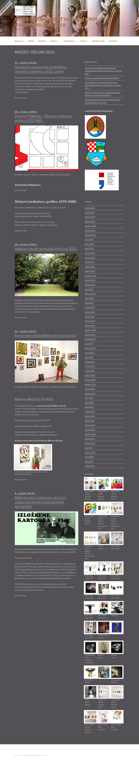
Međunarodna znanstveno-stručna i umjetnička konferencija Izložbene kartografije (40, 502)
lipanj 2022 (89, 407)
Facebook (113, 41)
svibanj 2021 (90, 466)
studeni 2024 (90, 280)
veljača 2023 (90, 375)
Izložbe (31, 41)
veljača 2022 (90, 425)
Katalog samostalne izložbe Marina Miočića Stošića (39, 441)
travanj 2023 (90, 366)
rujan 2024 (89, 289)
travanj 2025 (90, 257)
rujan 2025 (89, 239)
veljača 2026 (90, 217)
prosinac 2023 (90, 330)
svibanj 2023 (90, 362)
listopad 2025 (90, 235)
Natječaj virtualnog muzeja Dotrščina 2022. (46, 249)
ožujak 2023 (90, 371)
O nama (84, 41)
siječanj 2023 (90, 380)
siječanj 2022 (90, 430)
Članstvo (55, 41)
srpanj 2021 (89, 457)
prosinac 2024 (90, 276)
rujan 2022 (89, 398)
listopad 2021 (90, 443)
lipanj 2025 (89, 248)
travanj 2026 (90, 208)
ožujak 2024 (90, 316)
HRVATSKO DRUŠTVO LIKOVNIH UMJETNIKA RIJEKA (56, 22)
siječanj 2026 (90, 221)
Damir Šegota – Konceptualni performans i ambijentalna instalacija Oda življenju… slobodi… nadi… (103, 85)
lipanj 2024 (89, 303)
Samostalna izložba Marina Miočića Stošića (45, 335)
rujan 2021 (89, 448)
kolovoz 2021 (90, 452)
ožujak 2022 (89, 420)
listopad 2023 (90, 339)
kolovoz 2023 (90, 348)
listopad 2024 (90, 285)
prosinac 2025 (90, 226)
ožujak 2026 (90, 212)
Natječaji (42, 41)
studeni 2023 (90, 335)
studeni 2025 (90, 230)
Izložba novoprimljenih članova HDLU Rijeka (102, 78)
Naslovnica (18, 41)
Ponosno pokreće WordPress (35, 755)
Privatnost (18, 755)
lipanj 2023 (89, 357)
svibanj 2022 (90, 411)
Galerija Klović (69, 41)
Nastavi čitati (21, 98)
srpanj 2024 (89, 298)
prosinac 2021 (90, 434)
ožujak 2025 (90, 262)
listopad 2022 (90, 393)
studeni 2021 (90, 439)
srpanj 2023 (89, 353)
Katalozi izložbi (98, 41)
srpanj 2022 (89, 402)
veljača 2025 (90, 267)
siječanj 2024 (90, 325)
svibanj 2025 (90, 253)
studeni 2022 (90, 389)
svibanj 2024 (90, 307)
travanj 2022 (90, 416)
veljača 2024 (90, 321)
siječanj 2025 (90, 271)
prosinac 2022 (90, 384)
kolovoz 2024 (90, 294)
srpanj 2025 (89, 244)
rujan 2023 (89, 343)
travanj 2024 (90, 312)
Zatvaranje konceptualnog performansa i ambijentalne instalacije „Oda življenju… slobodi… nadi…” (103, 70)
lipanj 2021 (89, 461)
